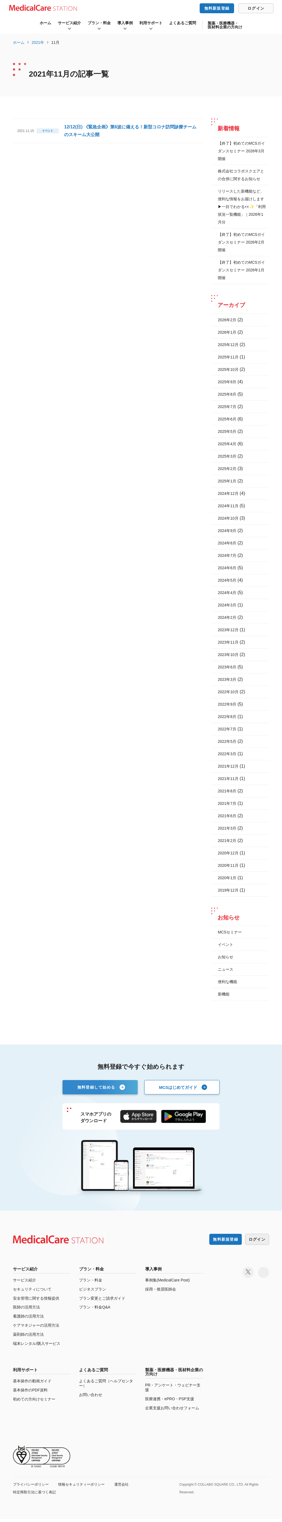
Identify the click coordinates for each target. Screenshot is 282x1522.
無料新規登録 (217, 8)
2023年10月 (228, 654)
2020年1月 (227, 878)
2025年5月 (227, 431)
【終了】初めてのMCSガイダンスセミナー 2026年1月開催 (241, 270)
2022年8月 (227, 716)
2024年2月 (227, 617)
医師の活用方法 (26, 1310)
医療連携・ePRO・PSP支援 (169, 1402)
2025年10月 (228, 369)
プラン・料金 (99, 23)
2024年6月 (227, 568)
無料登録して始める (96, 1087)
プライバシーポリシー (32, 1487)
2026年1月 (227, 332)
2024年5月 (227, 580)
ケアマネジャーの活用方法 (36, 1328)
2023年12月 (228, 630)
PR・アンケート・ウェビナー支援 (172, 1390)
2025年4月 (227, 444)
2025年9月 (227, 382)
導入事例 (125, 23)
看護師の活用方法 (28, 1319)
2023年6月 (227, 667)
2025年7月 (227, 406)
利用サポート (150, 23)
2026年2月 (227, 320)
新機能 (223, 994)
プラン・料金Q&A (94, 1310)
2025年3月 (227, 456)
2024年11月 (228, 506)
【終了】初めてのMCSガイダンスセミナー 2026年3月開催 (241, 151)
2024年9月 (227, 530)
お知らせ (225, 957)
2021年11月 (228, 778)
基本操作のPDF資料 (30, 1393)
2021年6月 (227, 816)
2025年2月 (227, 468)
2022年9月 (227, 704)
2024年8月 (227, 543)
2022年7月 (227, 729)
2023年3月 (227, 679)
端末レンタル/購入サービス (36, 1346)
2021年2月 (227, 840)
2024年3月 (227, 605)
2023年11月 (228, 642)
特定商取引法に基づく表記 (36, 1495)
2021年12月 (228, 766)
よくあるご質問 (182, 23)
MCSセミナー (230, 932)
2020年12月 (228, 853)
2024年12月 (228, 493)
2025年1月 (227, 481)
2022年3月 (227, 754)
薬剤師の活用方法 (28, 1337)
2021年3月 (227, 828)
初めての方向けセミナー (34, 1402)
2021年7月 (227, 803)
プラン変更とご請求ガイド (102, 1301)
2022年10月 (228, 692)
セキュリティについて (32, 1292)
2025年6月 (227, 419)
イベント (225, 944)
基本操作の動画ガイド (32, 1384)
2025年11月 (228, 357)
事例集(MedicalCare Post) (167, 1283)
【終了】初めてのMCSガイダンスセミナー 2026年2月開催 (241, 242)
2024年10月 (228, 518)
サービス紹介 (69, 23)
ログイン (256, 8)
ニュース (225, 969)
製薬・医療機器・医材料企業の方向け (225, 25)
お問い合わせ (90, 1398)
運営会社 (128, 1487)
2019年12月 (228, 890)
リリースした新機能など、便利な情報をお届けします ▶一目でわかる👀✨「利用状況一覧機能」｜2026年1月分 (242, 206)
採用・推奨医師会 (160, 1292)
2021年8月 (227, 791)
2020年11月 (228, 865)
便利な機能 (227, 981)
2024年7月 (227, 555)
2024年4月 (227, 592)
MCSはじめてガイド (178, 1087)
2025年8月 (227, 394)
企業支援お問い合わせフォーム (172, 1411)
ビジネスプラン (92, 1292)
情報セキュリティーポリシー (86, 1487)
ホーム (45, 23)
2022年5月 (227, 741)
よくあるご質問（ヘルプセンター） (106, 1386)
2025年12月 (228, 344)
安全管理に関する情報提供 (36, 1301)
